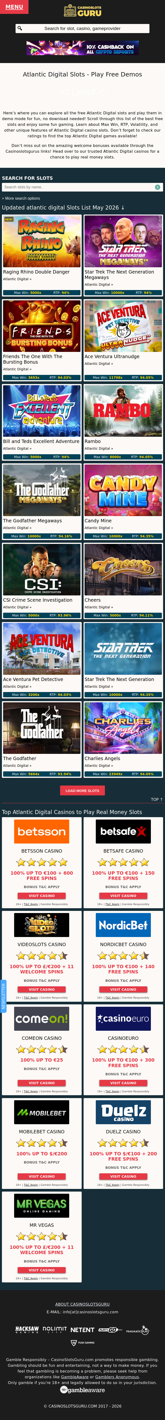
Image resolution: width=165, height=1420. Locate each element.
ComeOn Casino (42, 1038)
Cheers (93, 600)
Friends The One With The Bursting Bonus (32, 359)
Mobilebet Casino (41, 1132)
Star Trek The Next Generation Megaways (119, 274)
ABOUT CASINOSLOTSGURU (82, 1304)
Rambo (93, 441)
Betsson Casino (41, 851)
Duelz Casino (123, 1132)
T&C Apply (31, 904)
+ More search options (21, 198)
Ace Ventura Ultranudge (112, 356)
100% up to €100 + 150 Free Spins (123, 876)
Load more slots (82, 791)
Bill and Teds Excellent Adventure (41, 441)
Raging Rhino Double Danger (36, 272)
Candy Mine (98, 521)
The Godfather (19, 758)
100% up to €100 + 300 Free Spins (123, 1063)
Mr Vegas (42, 1225)
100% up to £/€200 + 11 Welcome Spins (42, 969)
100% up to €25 (41, 1060)
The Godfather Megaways (32, 521)
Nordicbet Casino (123, 944)
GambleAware (75, 1377)
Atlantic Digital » (17, 279)
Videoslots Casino (41, 944)
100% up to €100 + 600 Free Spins (42, 876)
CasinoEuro (123, 1038)
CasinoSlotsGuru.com (73, 1406)
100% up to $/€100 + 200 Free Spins (123, 1156)
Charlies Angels (102, 758)
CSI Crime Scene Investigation (38, 600)
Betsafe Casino (123, 851)
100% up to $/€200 (41, 1154)
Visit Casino (42, 896)
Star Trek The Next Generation (119, 679)
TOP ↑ (157, 799)
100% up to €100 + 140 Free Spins (123, 969)
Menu (14, 7)
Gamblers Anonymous (117, 1377)
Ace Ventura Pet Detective (33, 679)
